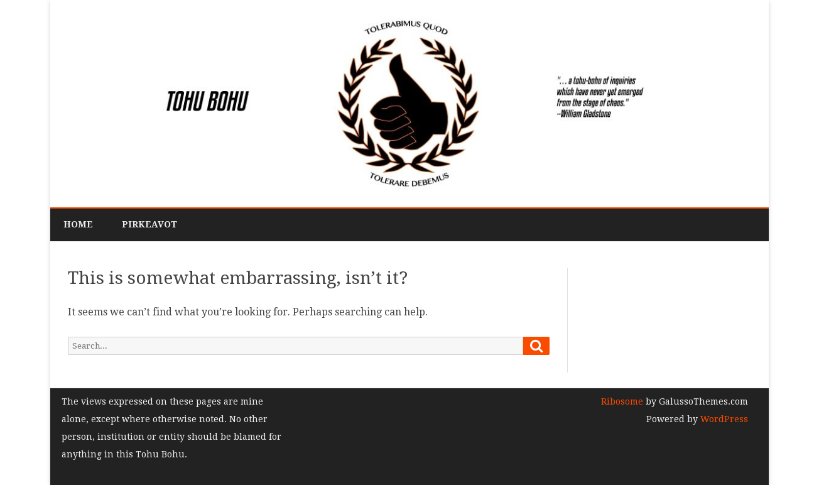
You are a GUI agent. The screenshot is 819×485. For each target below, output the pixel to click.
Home (78, 224)
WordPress (723, 419)
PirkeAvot (149, 224)
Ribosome (622, 401)
